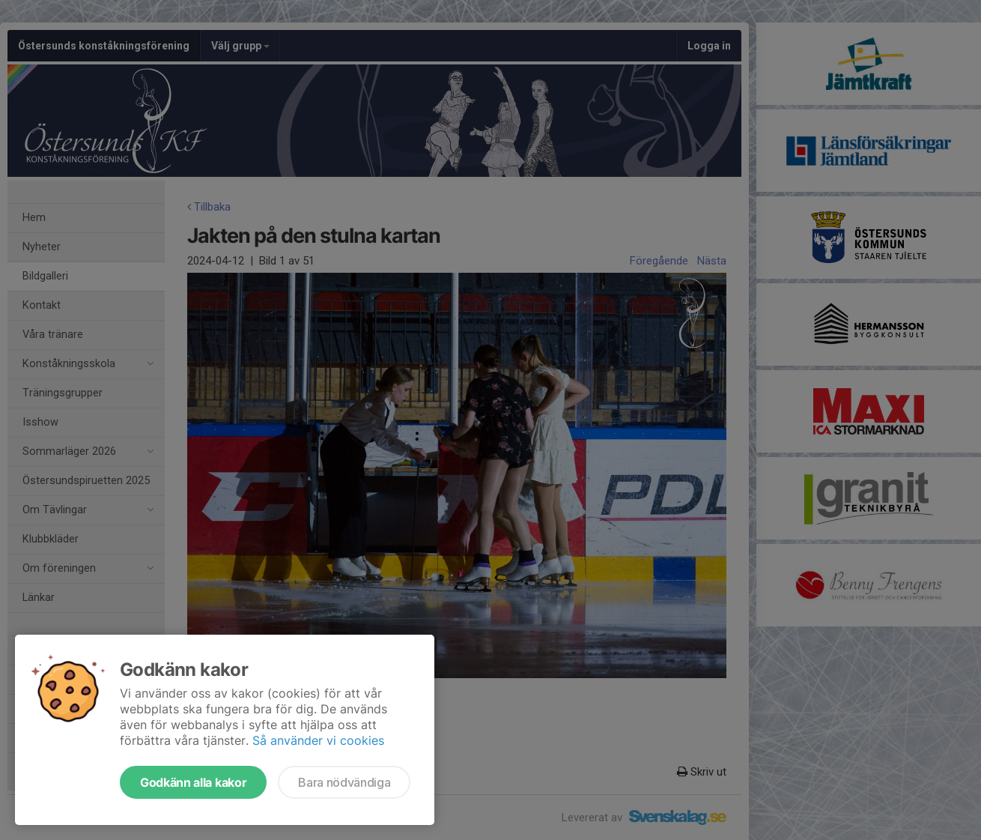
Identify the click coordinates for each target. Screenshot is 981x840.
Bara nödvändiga (344, 782)
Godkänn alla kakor (193, 782)
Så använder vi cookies (318, 740)
